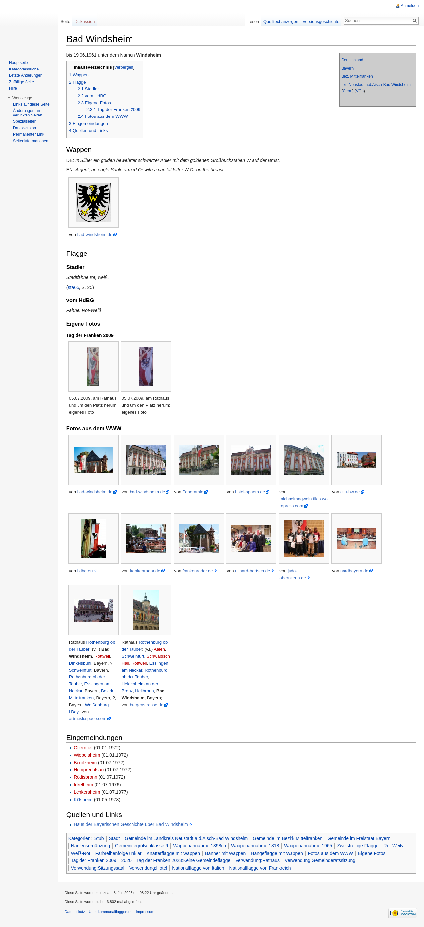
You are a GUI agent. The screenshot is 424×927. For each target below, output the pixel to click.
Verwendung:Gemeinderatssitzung (320, 860)
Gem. (347, 91)
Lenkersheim (87, 792)
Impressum (145, 912)
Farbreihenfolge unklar (119, 853)
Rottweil (102, 656)
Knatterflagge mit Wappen (173, 853)
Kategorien (80, 838)
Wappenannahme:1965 (308, 846)
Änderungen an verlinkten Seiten (27, 112)
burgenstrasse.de (147, 704)
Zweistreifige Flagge (358, 846)
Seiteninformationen (30, 141)
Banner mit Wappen (225, 853)
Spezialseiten (24, 121)
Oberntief (83, 747)
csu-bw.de (350, 491)
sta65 (74, 287)
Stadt (114, 838)
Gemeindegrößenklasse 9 (141, 846)
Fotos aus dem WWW (330, 853)
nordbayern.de (355, 570)
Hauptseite (18, 62)
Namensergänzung (90, 846)
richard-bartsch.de (253, 570)
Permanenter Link (28, 134)
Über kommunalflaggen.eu (110, 912)
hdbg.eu (85, 570)
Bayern (347, 68)
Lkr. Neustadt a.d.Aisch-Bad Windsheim (376, 84)
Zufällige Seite (21, 82)
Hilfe (13, 88)
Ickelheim (83, 784)
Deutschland (352, 60)
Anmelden (410, 5)
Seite (65, 21)
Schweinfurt (80, 670)
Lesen (253, 21)
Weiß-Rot (81, 853)
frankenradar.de (145, 570)
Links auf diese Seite (31, 104)
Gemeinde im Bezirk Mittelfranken (288, 838)
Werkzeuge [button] (22, 98)
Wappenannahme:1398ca (200, 846)
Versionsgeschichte (320, 21)
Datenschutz (75, 912)
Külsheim (83, 799)
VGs (359, 91)
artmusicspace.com (88, 718)
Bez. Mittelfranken (357, 76)
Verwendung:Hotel (148, 868)
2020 (127, 860)
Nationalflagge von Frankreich (260, 868)
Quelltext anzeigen (280, 21)
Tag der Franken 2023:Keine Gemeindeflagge (184, 860)
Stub (99, 838)
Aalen (159, 649)
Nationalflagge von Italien (199, 868)
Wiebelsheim (87, 755)
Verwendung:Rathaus (258, 860)
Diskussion (85, 21)
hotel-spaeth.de (251, 491)
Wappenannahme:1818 (255, 846)
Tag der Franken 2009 (94, 860)
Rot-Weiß (393, 846)
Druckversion (24, 128)
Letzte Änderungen (25, 75)
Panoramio (193, 491)
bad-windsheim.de (95, 234)
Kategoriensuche (24, 69)
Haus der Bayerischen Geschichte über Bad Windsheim (131, 824)
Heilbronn (145, 690)
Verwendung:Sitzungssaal (98, 868)
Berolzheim (85, 762)
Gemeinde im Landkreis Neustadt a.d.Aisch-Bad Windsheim (186, 838)
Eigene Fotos (372, 853)
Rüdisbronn (86, 777)
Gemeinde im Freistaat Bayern (359, 838)
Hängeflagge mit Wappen (277, 853)
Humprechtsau (89, 769)
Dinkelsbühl (80, 663)
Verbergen (124, 67)
